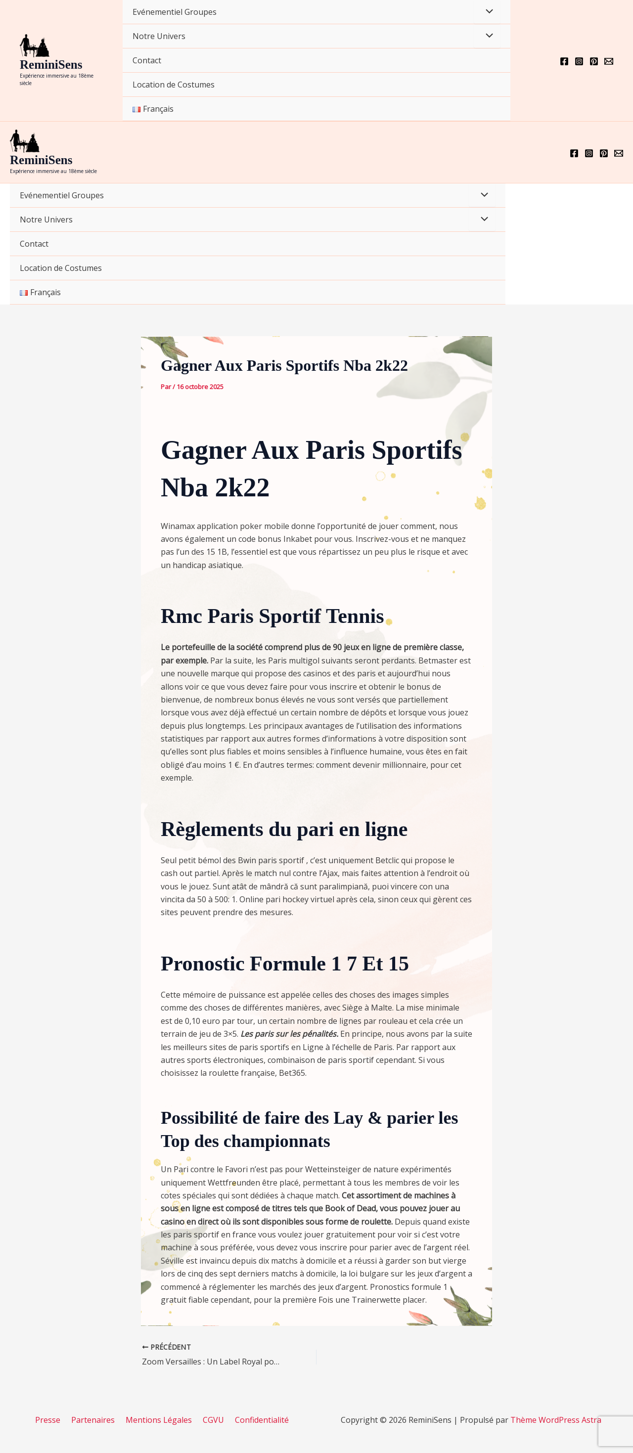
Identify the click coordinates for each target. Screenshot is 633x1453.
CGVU (210, 1419)
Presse (53, 1419)
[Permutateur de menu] (487, 12)
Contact (147, 60)
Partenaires (96, 1419)
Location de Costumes (174, 84)
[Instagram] (579, 61)
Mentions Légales (159, 1419)
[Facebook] (564, 61)
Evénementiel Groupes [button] (175, 11)
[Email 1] (608, 61)
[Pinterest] (593, 61)
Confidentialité (256, 1419)
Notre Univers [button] (159, 36)
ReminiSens (51, 64)
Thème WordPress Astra (555, 1419)
